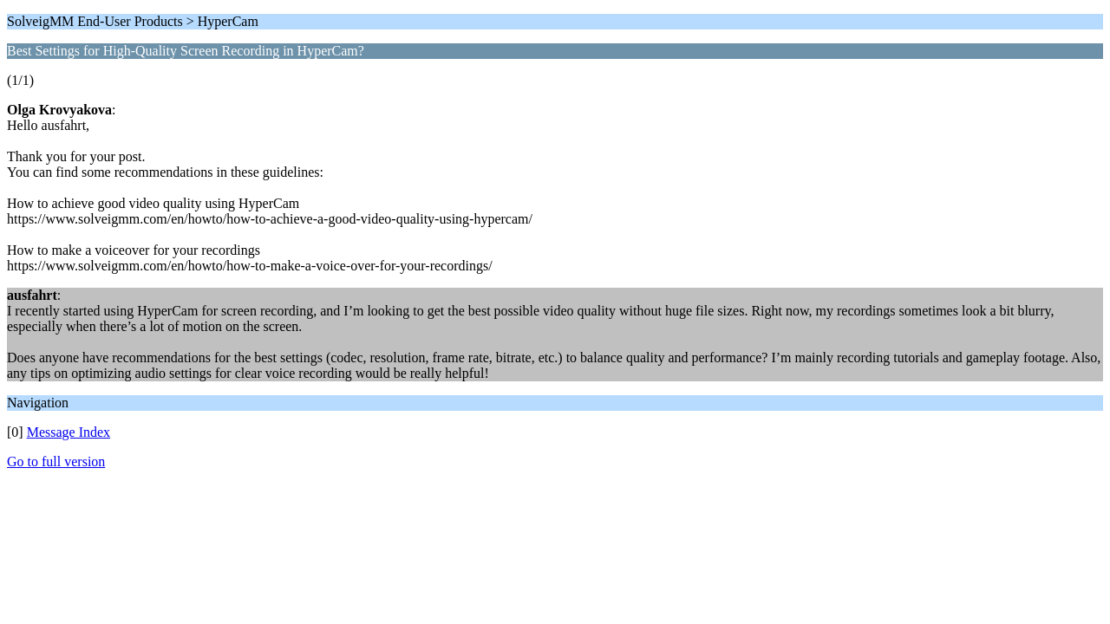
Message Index (68, 432)
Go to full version (56, 461)
